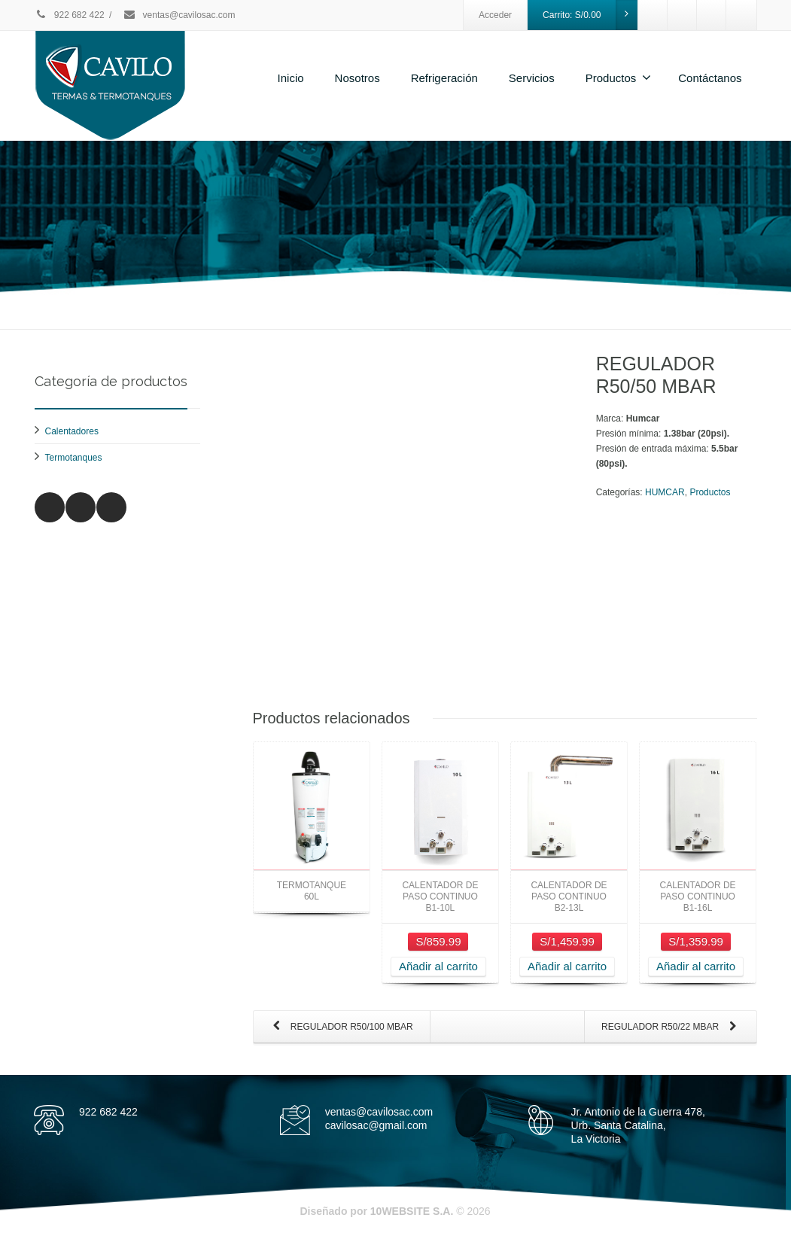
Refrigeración (444, 78)
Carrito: (590, 15)
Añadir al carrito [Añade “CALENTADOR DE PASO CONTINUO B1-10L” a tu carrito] (438, 966)
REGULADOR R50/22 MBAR (672, 1027)
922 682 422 (70, 15)
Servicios (532, 78)
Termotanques (73, 457)
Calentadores (72, 431)
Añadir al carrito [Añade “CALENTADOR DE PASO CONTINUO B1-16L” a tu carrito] (695, 966)
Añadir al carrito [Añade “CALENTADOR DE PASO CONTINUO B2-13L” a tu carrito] (567, 966)
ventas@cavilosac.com (179, 15)
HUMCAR (665, 492)
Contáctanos (709, 78)
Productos (619, 77)
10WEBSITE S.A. (411, 1211)
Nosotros (357, 78)
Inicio (291, 78)
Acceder (495, 15)
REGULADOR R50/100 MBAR (340, 1027)
